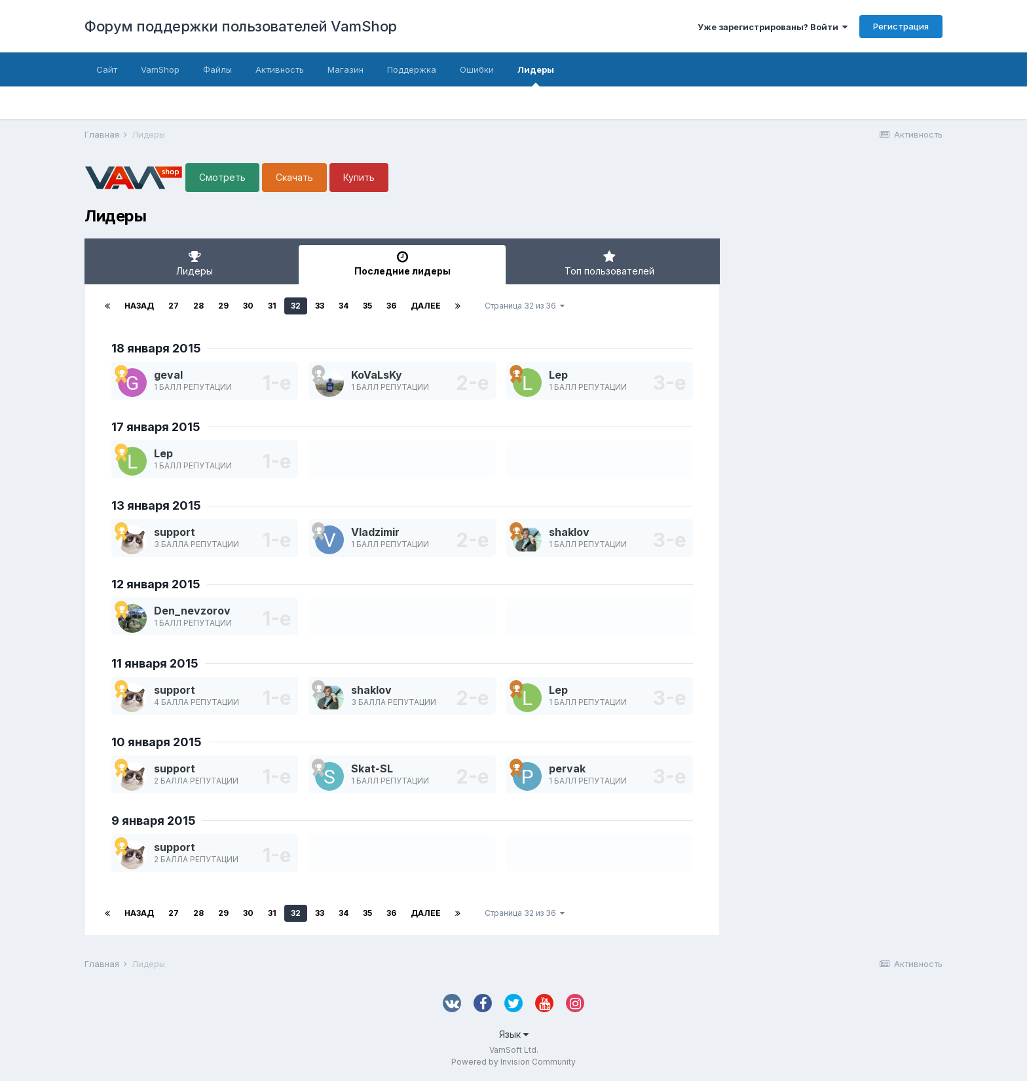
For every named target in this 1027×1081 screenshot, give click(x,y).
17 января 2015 (155, 427)
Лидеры (535, 75)
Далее (426, 306)
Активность (279, 69)
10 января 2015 (156, 742)
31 (272, 306)
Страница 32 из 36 (525, 306)
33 (319, 306)
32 (296, 306)
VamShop (160, 69)
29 (223, 306)
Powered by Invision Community (513, 1062)
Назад (139, 306)
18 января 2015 (156, 348)
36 (391, 306)
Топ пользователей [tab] (609, 263)
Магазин (345, 69)
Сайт (106, 69)
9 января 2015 (153, 820)
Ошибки (477, 69)
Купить (359, 177)
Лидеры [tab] (195, 263)
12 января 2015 (155, 584)
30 (248, 306)
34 (343, 306)
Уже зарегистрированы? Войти (773, 27)
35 (367, 306)
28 (198, 306)
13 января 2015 (156, 505)
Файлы (217, 69)
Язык (514, 1034)
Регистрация (901, 26)
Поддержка (411, 69)
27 (173, 306)
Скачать (294, 177)
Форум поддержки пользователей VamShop (240, 26)
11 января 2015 (154, 663)
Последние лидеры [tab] (402, 263)
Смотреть (222, 177)
